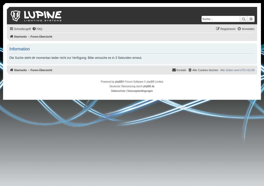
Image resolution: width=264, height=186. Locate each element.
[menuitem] (37, 29)
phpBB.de (148, 86)
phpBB (119, 81)
